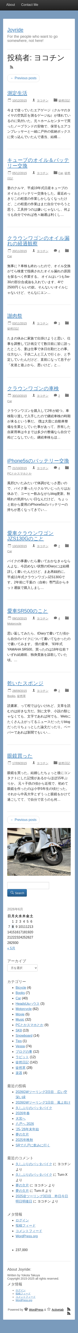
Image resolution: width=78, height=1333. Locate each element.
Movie (20, 1014)
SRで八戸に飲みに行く (33, 1145)
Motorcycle (14, 623)
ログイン (22, 1220)
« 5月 (11, 948)
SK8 (19, 1030)
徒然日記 (64, 100)
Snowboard (24, 1035)
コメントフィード (29, 1231)
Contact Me (29, 4)
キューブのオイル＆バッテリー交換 (38, 162)
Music (20, 1019)
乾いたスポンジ (25, 683)
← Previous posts (23, 78)
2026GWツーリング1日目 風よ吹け (43, 1102)
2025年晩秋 (24, 1140)
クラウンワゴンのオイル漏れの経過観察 (38, 240)
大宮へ (21, 1118)
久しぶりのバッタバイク (34, 1108)
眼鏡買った (20, 756)
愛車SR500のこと (27, 611)
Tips (19, 1041)
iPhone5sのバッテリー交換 (38, 461)
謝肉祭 (14, 316)
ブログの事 (24, 1051)
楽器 (19, 1073)
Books (11, 696)
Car (60, 173)
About (10, 4)
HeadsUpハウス (28, 1003)
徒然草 (21, 696)
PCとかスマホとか (19, 473)
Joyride (15, 30)
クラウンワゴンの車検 (33, 388)
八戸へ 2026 (25, 1124)
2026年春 (23, 1113)
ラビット (22, 1057)
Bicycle (21, 987)
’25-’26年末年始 (27, 1129)
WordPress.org (27, 1236)
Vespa (20, 1046)
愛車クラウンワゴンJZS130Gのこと (30, 535)
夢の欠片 (22, 1134)
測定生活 (17, 93)
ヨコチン (42, 100)
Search (17, 893)
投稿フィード (26, 1225)
